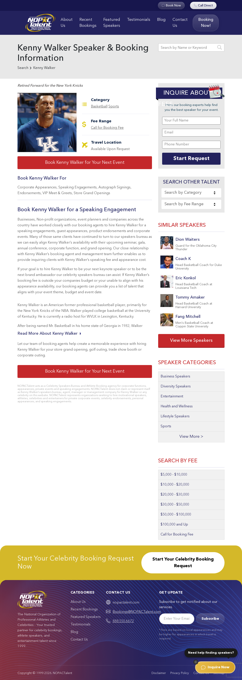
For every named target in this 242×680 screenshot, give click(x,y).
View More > (191, 437)
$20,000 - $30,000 (175, 494)
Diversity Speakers (176, 386)
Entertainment (172, 396)
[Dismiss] (195, 662)
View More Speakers (191, 340)
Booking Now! (205, 23)
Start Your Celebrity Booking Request (183, 562)
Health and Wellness (177, 406)
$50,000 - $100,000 (176, 514)
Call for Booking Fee (107, 128)
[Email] (176, 618)
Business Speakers (175, 376)
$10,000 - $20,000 (175, 485)
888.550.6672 (123, 621)
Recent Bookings (87, 23)
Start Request (191, 158)
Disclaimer (159, 673)
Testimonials (138, 20)
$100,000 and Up (174, 524)
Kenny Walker (44, 68)
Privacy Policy (179, 673)
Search (22, 68)
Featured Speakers (111, 23)
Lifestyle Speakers (175, 416)
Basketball (99, 106)
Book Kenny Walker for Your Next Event (85, 162)
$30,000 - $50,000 (175, 504)
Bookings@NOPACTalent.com (137, 612)
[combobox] (191, 192)
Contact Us (180, 23)
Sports (113, 106)
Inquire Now (215, 667)
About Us (67, 23)
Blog (161, 20)
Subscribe (210, 619)
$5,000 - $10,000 (174, 475)
